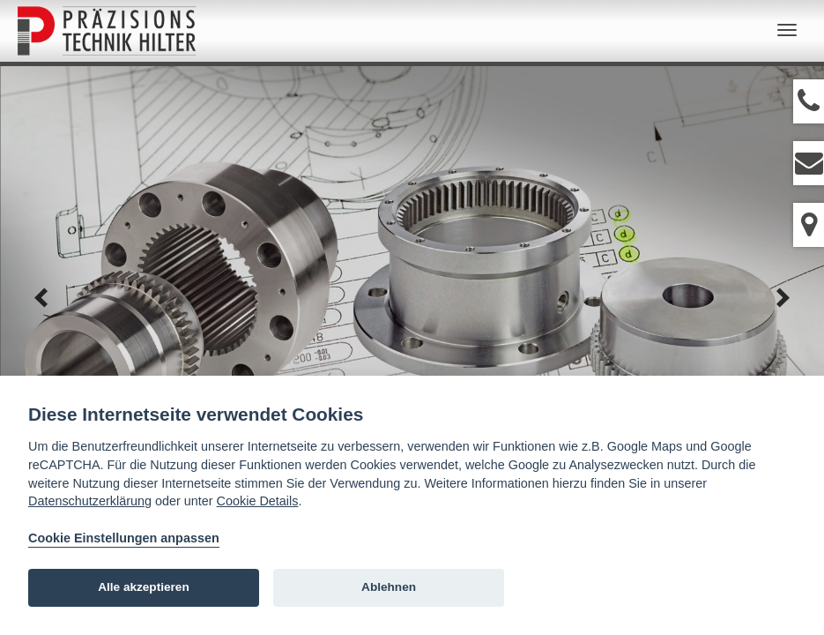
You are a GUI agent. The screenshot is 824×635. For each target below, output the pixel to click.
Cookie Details (258, 501)
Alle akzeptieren (143, 587)
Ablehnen (388, 587)
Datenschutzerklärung (90, 501)
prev (41, 298)
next (782, 298)
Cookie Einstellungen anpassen (123, 538)
